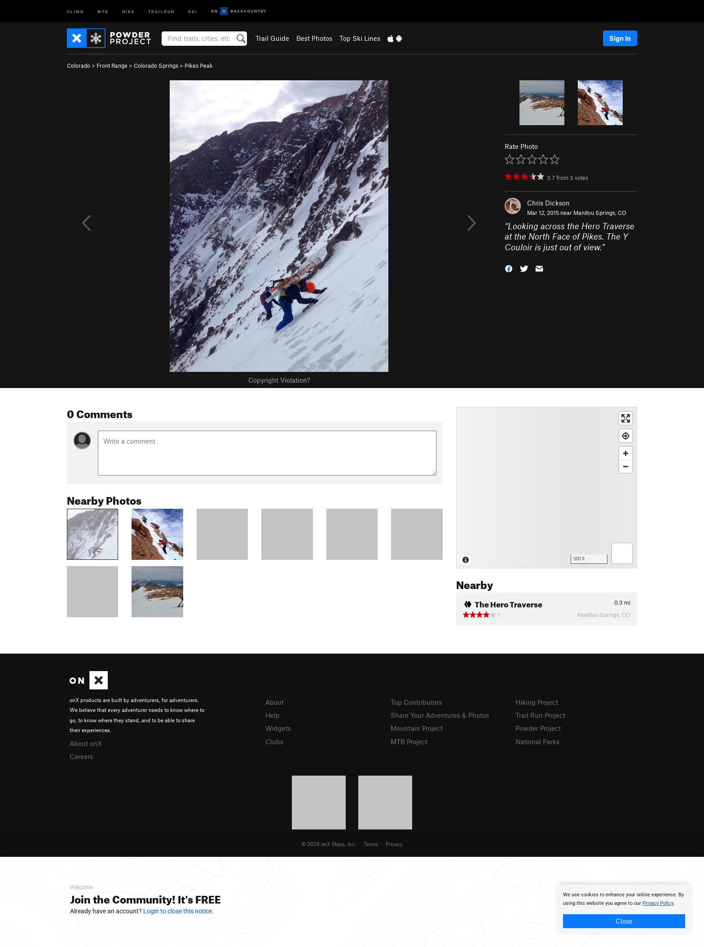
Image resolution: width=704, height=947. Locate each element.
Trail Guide (272, 38)
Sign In (620, 38)
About (274, 702)
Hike (128, 11)
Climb (75, 11)
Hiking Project (536, 702)
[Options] (622, 553)
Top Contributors (416, 702)
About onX (86, 743)
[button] (509, 268)
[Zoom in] (625, 453)
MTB (103, 11)
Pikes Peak (199, 65)
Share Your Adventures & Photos (440, 715)
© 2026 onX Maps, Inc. (328, 844)
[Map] (547, 487)
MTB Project (409, 742)
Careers (81, 756)
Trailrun (161, 11)
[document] (624, 909)
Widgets (278, 728)
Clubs (274, 742)
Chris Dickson (548, 203)
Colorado (78, 65)
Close (624, 921)
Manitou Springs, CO (599, 212)
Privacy (394, 844)
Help (272, 715)
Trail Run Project (540, 715)
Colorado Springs (156, 65)
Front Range (112, 65)
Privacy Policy (657, 903)
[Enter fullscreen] (625, 418)
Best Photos (314, 38)
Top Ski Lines (359, 38)
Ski (193, 11)
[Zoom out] (625, 466)
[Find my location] (625, 435)
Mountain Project (417, 728)
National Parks (537, 742)
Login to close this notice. (178, 911)
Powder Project (538, 728)
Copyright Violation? (279, 380)
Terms (371, 844)
